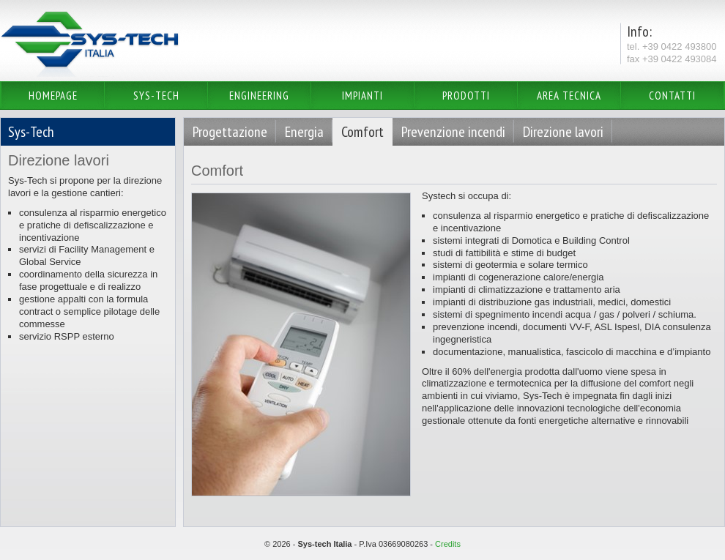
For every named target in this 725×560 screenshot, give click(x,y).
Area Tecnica (569, 95)
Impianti (362, 95)
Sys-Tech (156, 95)
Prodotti (466, 95)
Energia (304, 131)
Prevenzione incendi (453, 131)
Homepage (53, 95)
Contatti (672, 95)
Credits (448, 544)
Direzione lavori (563, 131)
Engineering (259, 95)
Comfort (362, 131)
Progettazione (230, 131)
